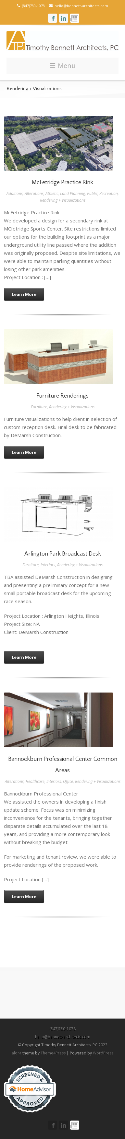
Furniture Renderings (62, 396)
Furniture (39, 407)
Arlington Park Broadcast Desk (62, 554)
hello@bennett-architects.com (78, 5)
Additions (14, 193)
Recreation (108, 193)
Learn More (24, 294)
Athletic (51, 193)
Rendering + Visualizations (62, 200)
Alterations (34, 193)
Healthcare (35, 781)
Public (92, 193)
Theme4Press (53, 1053)
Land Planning (72, 193)
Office (68, 781)
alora (16, 1053)
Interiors (48, 565)
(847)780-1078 (62, 1029)
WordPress (103, 1053)
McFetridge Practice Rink (62, 182)
